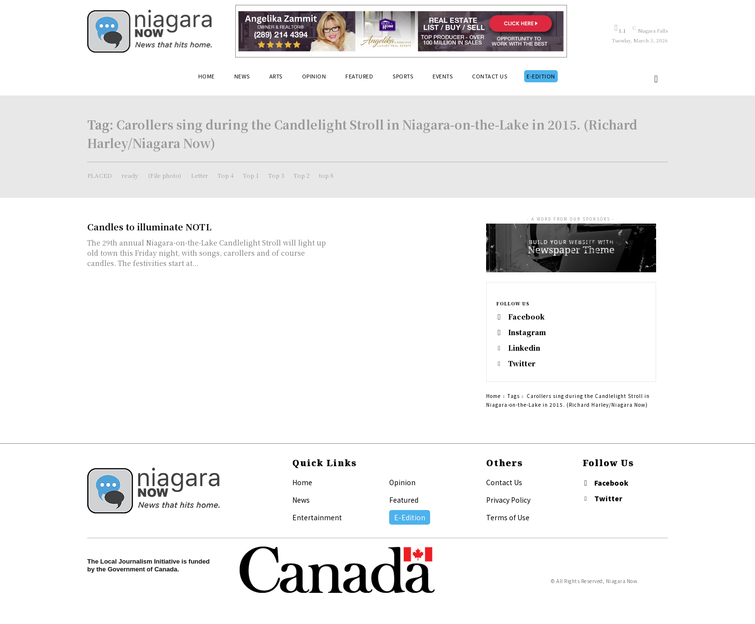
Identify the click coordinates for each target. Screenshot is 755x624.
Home (493, 395)
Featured (403, 500)
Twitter (521, 363)
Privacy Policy (508, 500)
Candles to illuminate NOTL (149, 226)
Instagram (527, 332)
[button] (656, 79)
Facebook (526, 317)
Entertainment (317, 517)
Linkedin (524, 348)
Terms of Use (507, 517)
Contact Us (504, 482)
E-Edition (409, 517)
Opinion (402, 482)
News (301, 500)
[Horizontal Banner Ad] (401, 31)
